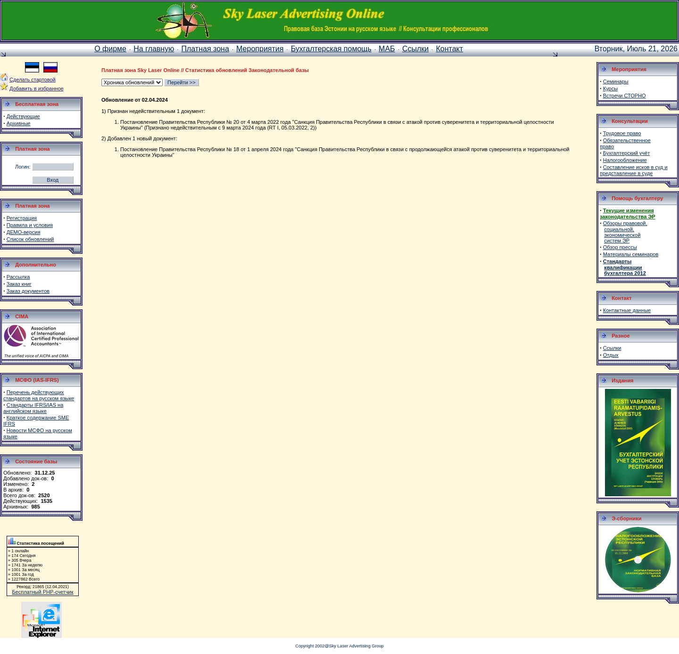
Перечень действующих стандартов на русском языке (38, 395)
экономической (622, 235)
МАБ (387, 49)
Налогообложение (625, 160)
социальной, (619, 229)
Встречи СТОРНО (624, 95)
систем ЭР (616, 240)
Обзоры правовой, (625, 223)
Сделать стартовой (32, 79)
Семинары (616, 81)
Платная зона (205, 49)
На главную (153, 49)
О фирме (110, 49)
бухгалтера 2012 (625, 273)
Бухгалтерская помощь (331, 49)
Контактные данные (627, 310)
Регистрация (22, 218)
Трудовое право (622, 133)
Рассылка (18, 277)
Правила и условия (30, 225)
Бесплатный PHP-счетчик (42, 592)
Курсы (610, 88)
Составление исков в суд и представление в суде (634, 170)
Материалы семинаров (631, 254)
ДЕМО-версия (24, 232)
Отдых (611, 355)
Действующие (23, 116)
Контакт (450, 49)
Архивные (19, 123)
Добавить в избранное (36, 88)
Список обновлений (30, 239)
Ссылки (415, 49)
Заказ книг (19, 284)
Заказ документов (28, 291)
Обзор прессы (620, 247)
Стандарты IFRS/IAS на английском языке (33, 408)
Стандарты (617, 261)
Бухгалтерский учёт (626, 153)
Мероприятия (259, 49)
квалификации (623, 267)
